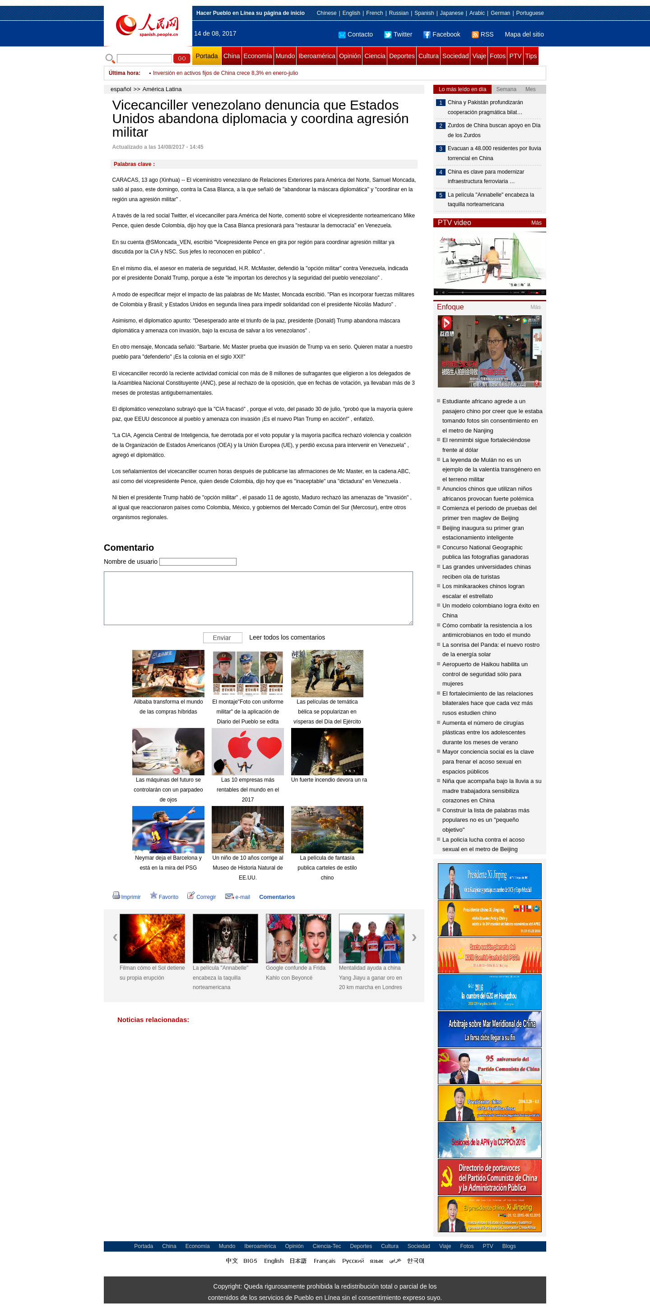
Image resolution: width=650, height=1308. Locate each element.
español (121, 89)
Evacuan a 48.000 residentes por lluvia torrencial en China (494, 153)
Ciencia (374, 56)
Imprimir (126, 897)
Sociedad (455, 56)
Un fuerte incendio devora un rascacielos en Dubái (352, 780)
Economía (258, 56)
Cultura (428, 56)
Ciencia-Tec (327, 1246)
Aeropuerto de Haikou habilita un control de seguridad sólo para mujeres (485, 674)
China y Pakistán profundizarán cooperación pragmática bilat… (485, 107)
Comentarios (277, 896)
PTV (515, 56)
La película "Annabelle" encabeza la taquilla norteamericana (220, 977)
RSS (483, 34)
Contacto (356, 34)
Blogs (509, 1246)
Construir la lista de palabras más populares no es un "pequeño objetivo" (485, 820)
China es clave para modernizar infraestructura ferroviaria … (486, 177)
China (231, 56)
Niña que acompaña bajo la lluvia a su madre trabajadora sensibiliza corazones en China (492, 791)
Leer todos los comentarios (287, 637)
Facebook (441, 34)
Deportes (402, 56)
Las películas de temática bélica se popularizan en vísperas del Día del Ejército (327, 711)
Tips (531, 56)
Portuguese (530, 13)
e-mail (238, 897)
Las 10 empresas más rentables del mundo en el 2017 (248, 789)
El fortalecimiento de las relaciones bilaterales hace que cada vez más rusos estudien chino (487, 703)
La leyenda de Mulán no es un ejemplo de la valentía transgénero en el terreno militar (491, 469)
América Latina (162, 89)
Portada (206, 56)
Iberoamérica (316, 56)
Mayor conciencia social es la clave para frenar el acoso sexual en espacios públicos (488, 761)
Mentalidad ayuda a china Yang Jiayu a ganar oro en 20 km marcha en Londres (370, 977)
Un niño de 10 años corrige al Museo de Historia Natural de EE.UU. (248, 867)
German (500, 13)
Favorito (164, 897)
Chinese (327, 13)
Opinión (350, 56)
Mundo (285, 56)
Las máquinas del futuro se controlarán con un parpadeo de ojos (168, 789)
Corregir (201, 897)
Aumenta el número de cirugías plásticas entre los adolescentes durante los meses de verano (483, 732)
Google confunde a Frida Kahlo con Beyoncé (295, 973)
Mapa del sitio (524, 34)
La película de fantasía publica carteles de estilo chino (327, 867)
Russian (399, 13)
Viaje (479, 56)
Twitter (398, 34)
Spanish (424, 13)
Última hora (124, 73)
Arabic (477, 13)
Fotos (498, 56)
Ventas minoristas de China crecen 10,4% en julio (212, 73)
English (351, 13)
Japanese (452, 13)
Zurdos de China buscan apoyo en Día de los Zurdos (494, 130)
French (374, 13)
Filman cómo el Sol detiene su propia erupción (152, 973)
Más (536, 223)
